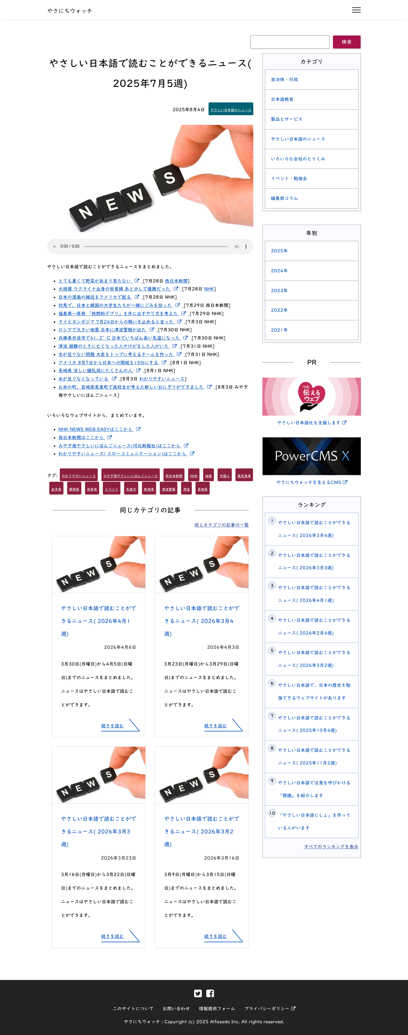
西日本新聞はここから (86, 437)
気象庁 (131, 489)
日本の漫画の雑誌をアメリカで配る (100, 297)
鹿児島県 (244, 475)
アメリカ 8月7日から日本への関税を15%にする (114, 362)
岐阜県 (92, 489)
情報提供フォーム (217, 1008)
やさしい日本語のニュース (231, 110)
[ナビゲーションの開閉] (356, 10)
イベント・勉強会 (289, 178)
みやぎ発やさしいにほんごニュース (130, 475)
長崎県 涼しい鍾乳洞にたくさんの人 (101, 370)
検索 (347, 41)
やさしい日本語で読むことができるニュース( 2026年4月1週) (98, 620)
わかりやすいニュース (161, 378)
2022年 (279, 310)
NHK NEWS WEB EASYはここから (100, 429)
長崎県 (202, 489)
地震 (208, 475)
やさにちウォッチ (69, 11)
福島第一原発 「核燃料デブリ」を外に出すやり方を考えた (124, 313)
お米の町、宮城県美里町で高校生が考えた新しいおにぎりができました (136, 387)
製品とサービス (287, 119)
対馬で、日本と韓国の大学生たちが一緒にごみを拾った (121, 305)
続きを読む (112, 725)
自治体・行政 (284, 79)
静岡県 (74, 489)
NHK (209, 289)
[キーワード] (290, 42)
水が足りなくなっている (89, 378)
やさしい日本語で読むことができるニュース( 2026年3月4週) (201, 620)
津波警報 (168, 489)
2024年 (279, 270)
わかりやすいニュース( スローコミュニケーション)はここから (127, 453)
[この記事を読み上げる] (150, 246)
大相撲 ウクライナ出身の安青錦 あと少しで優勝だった (120, 289)
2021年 (279, 330)
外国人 (225, 475)
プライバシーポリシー (270, 1008)
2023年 (279, 290)
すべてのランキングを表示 (331, 846)
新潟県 (149, 489)
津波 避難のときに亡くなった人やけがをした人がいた (119, 346)
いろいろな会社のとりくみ (298, 159)
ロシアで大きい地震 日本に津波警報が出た (108, 329)
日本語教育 (282, 99)
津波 (186, 489)
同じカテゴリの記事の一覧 (221, 525)
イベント (111, 489)
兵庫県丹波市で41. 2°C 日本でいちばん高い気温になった (125, 338)
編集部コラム (284, 198)
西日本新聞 (176, 281)
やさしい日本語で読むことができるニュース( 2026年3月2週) (201, 831)
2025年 (279, 251)
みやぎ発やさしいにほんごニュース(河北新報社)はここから (124, 445)
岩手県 (56, 489)
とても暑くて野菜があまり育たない (100, 281)
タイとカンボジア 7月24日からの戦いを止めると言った (121, 321)
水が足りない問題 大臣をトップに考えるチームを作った (121, 354)
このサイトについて (133, 1008)
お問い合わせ (176, 1008)
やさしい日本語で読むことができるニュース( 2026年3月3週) (98, 831)
